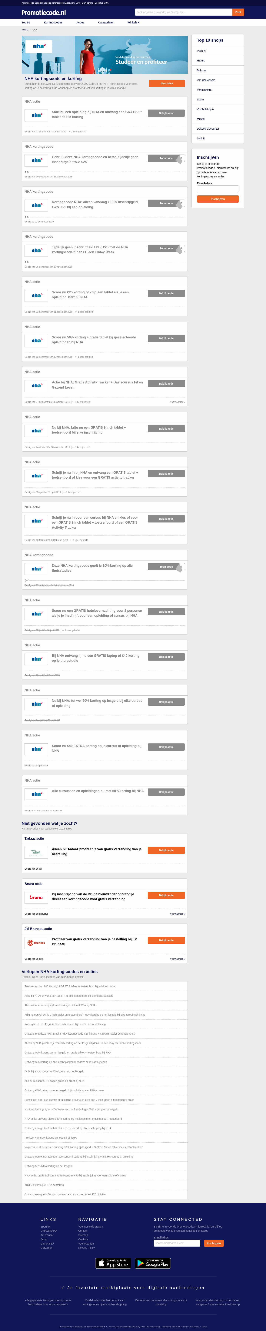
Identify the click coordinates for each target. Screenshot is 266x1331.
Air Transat (47, 1235)
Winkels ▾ (134, 22)
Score (200, 99)
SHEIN (201, 138)
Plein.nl (201, 50)
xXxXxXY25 (166, 203)
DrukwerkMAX (49, 1230)
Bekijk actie (166, 113)
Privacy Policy (86, 1247)
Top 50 (26, 22)
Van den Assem (206, 80)
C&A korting (87, 3)
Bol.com (202, 70)
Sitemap (83, 1235)
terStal (200, 119)
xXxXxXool (166, 566)
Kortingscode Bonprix (32, 3)
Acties (80, 22)
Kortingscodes (53, 22)
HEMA (200, 60)
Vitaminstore (204, 89)
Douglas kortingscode (53, 3)
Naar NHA (167, 83)
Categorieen (106, 22)
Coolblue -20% (101, 3)
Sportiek (45, 1226)
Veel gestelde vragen (90, 1226)
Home (25, 30)
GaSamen (46, 1247)
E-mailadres (218, 187)
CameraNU (47, 1243)
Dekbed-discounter (208, 128)
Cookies (83, 1239)
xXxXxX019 (166, 158)
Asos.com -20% (72, 3)
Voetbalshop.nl (205, 109)
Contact (82, 1230)
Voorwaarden (177, 402)
